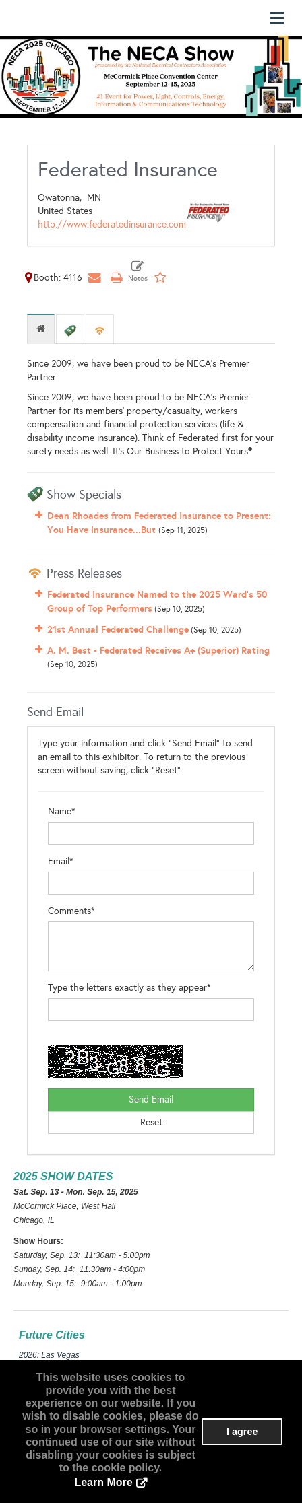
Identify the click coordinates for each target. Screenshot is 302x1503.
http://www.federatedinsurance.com (112, 224)
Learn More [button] (103, 1482)
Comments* (71, 911)
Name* (62, 811)
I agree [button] (242, 1431)
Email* (60, 861)
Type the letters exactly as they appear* (129, 987)
